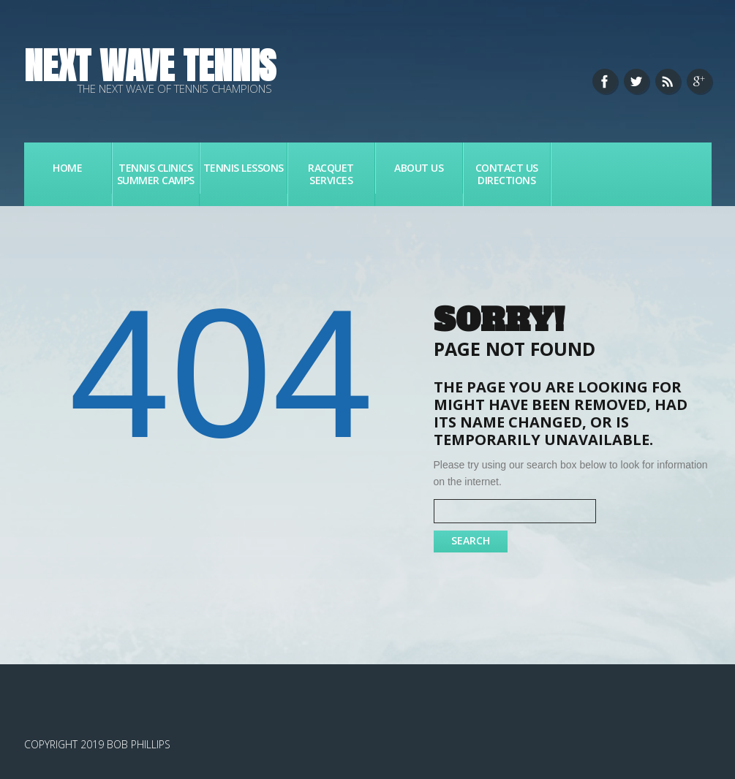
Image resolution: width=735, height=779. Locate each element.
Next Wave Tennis (150, 65)
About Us (418, 168)
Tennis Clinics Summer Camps (156, 174)
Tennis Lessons (243, 168)
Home (67, 168)
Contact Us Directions (506, 174)
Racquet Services (331, 174)
